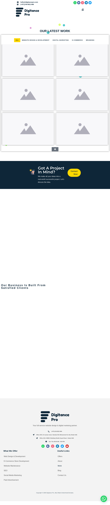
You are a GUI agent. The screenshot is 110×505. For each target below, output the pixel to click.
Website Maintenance (12, 470)
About (60, 465)
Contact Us (62, 479)
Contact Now (74, 172)
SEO (5, 474)
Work (60, 470)
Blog (59, 474)
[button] (82, 10)
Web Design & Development (14, 460)
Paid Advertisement (11, 484)
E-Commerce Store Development (16, 465)
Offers (60, 460)
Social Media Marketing (13, 479)
